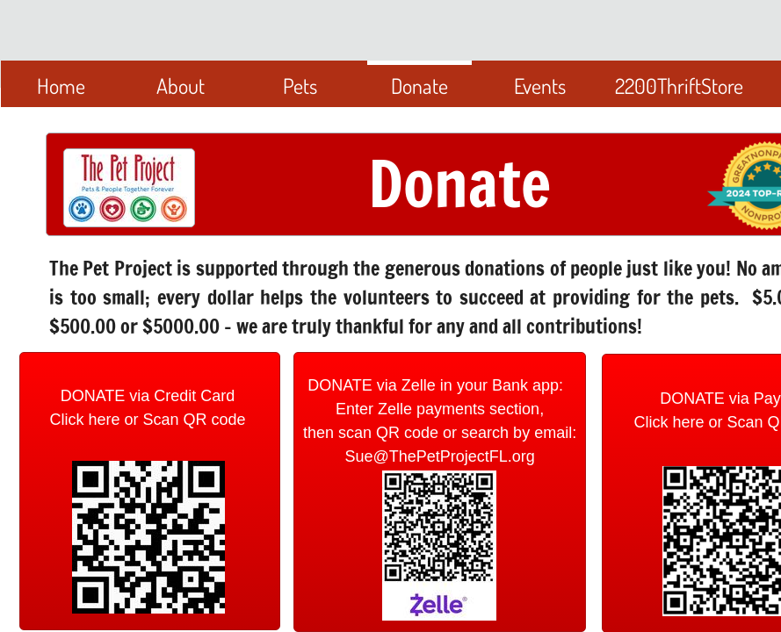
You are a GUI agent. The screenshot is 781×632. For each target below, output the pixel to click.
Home (61, 85)
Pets (300, 85)
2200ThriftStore (679, 85)
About (180, 85)
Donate (419, 85)
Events (540, 85)
